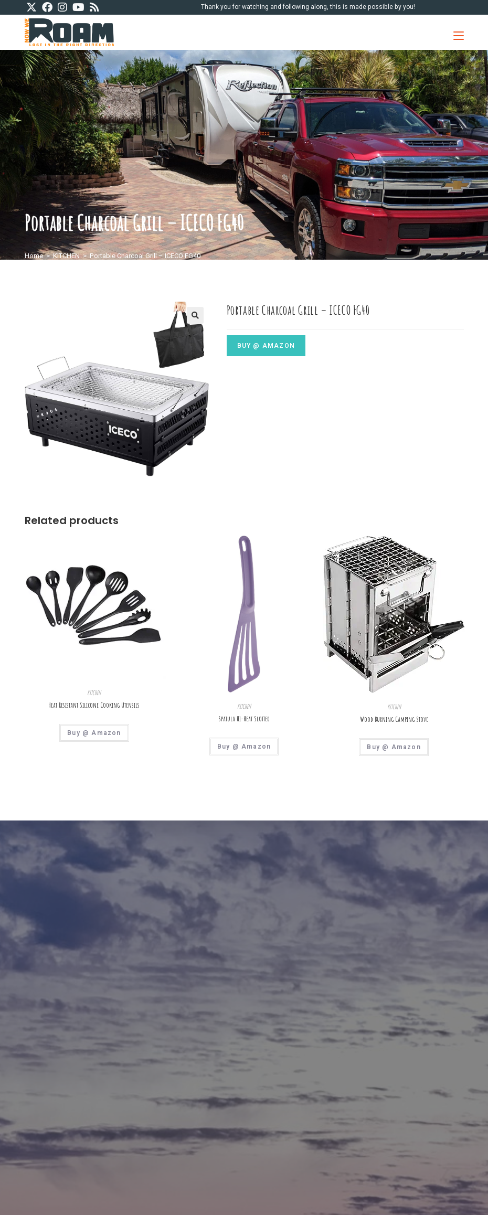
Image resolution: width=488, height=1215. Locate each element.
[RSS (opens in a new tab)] (94, 7)
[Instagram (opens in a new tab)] (62, 7)
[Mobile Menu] (454, 32)
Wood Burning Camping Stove (394, 719)
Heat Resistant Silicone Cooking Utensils (94, 705)
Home (34, 256)
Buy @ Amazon (266, 345)
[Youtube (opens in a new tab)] (78, 7)
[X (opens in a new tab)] (32, 7)
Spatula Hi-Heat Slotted (244, 719)
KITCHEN (66, 256)
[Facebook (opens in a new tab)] (47, 7)
